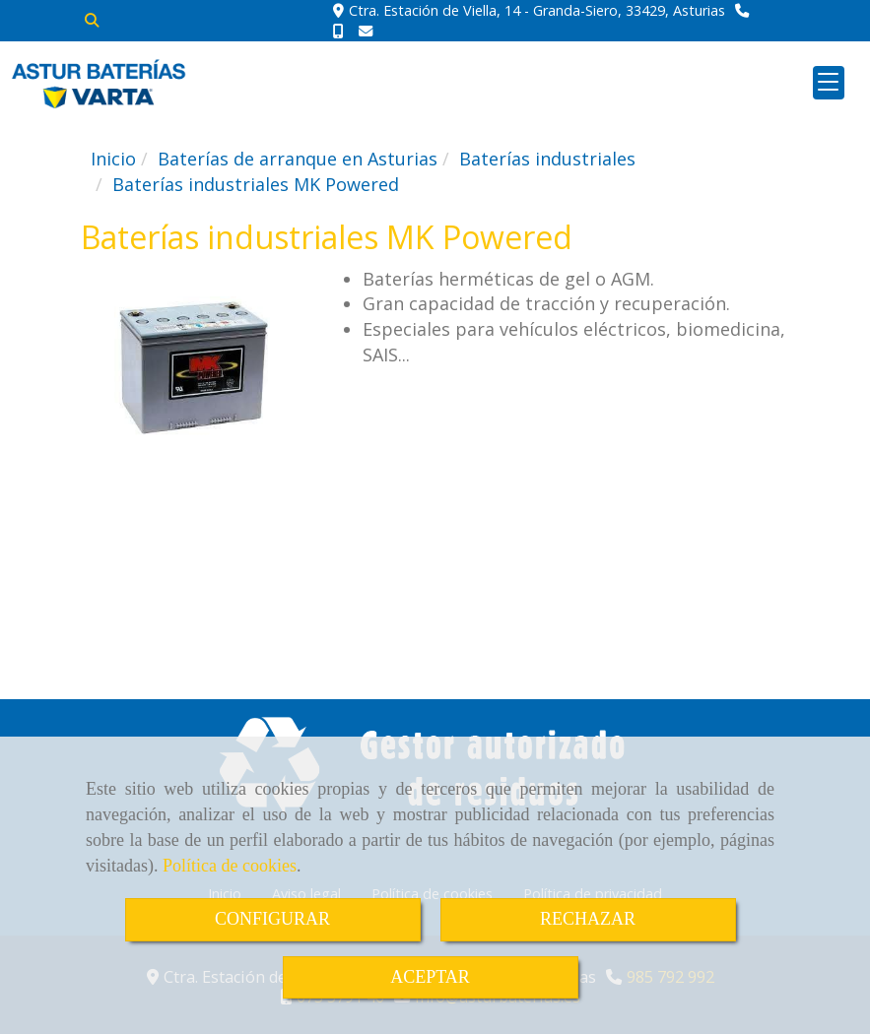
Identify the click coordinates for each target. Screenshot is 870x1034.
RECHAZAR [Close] (588, 919)
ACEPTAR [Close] (430, 977)
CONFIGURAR (272, 919)
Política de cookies (230, 865)
